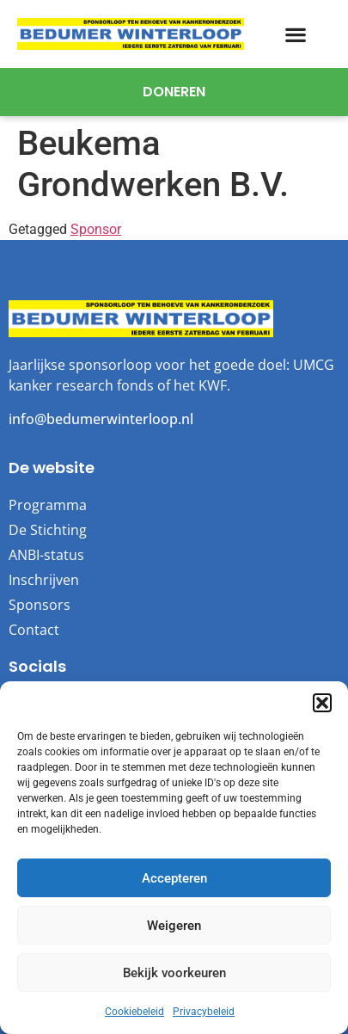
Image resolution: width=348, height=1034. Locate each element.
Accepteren (174, 878)
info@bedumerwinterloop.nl (101, 418)
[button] (322, 702)
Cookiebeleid (134, 1012)
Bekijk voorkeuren (174, 973)
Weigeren (174, 925)
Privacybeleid (204, 1012)
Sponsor (95, 229)
